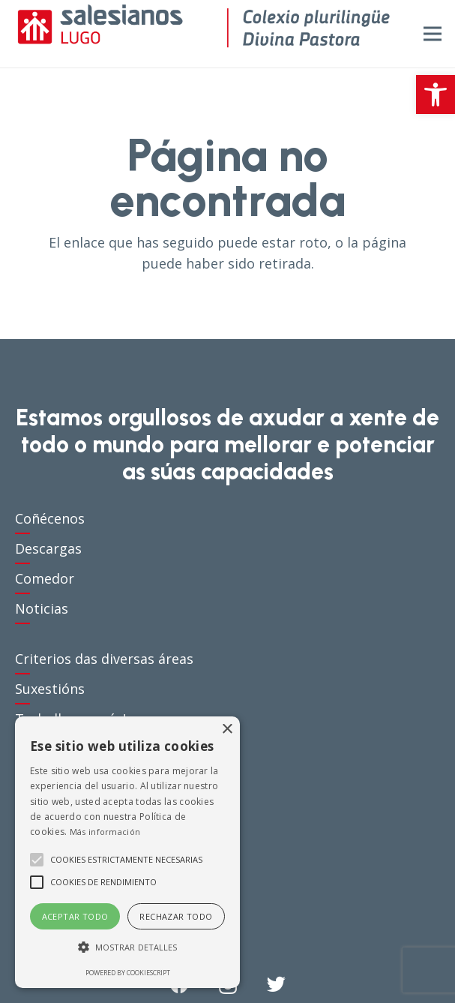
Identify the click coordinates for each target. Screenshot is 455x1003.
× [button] (226, 729)
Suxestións (50, 689)
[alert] (127, 852)
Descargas (48, 548)
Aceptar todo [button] (75, 916)
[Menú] (433, 34)
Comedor (44, 578)
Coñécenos (50, 518)
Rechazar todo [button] (175, 916)
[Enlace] (203, 34)
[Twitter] (276, 983)
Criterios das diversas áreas (104, 659)
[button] (435, 94)
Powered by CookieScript (127, 972)
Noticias (41, 608)
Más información (105, 831)
